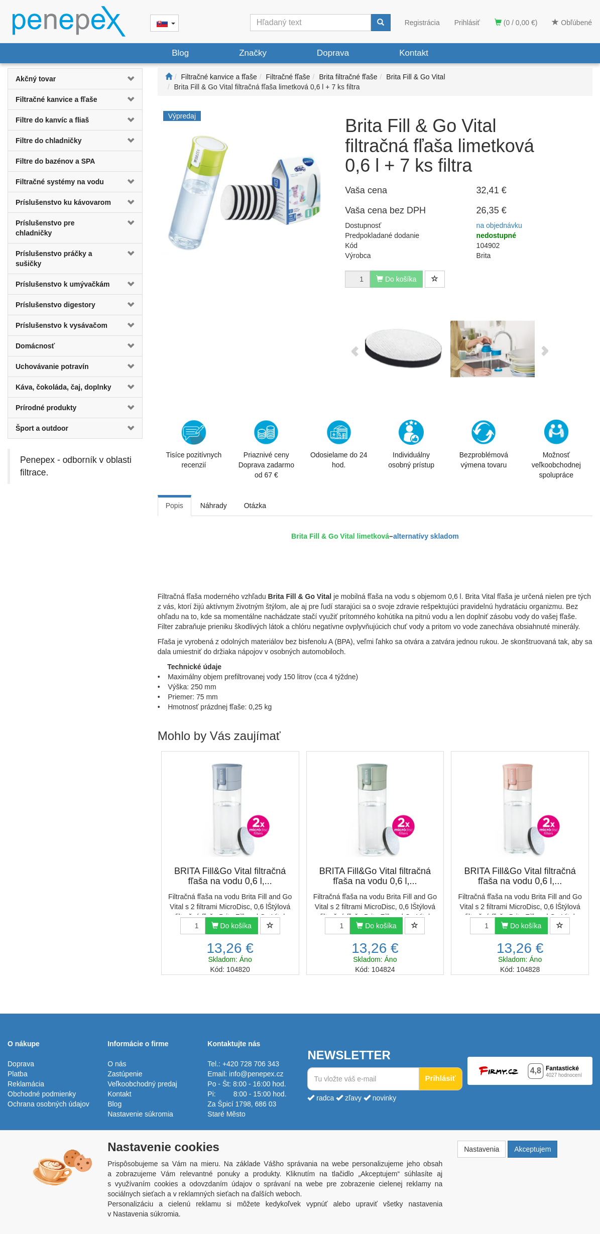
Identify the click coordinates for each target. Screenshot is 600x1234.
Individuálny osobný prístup (411, 444)
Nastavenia (481, 1149)
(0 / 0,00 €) (516, 23)
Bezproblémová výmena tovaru (483, 444)
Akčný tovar (36, 79)
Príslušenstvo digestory (55, 305)
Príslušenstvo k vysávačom (61, 325)
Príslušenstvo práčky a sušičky (54, 259)
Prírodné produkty (46, 408)
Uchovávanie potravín (52, 366)
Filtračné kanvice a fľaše (56, 99)
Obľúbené (572, 23)
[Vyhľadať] (381, 22)
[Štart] (168, 77)
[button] (130, 79)
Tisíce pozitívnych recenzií (194, 444)
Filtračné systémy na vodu (60, 182)
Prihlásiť (467, 23)
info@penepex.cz (256, 1074)
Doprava (333, 53)
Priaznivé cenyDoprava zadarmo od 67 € (266, 449)
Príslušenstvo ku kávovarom (63, 202)
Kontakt (413, 53)
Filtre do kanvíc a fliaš (52, 120)
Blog (180, 53)
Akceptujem (532, 1149)
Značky (253, 53)
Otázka (255, 506)
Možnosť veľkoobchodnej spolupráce (556, 448)
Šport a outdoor (42, 428)
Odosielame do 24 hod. (339, 444)
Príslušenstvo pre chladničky (45, 228)
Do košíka (231, 926)
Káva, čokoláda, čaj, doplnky (63, 387)
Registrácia (422, 23)
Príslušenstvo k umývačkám (63, 284)
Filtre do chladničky (48, 141)
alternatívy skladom (426, 536)
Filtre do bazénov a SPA (55, 161)
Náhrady (213, 506)
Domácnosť (35, 346)
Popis (174, 506)
